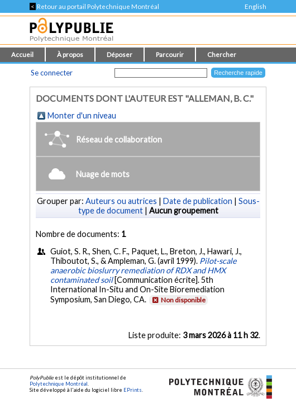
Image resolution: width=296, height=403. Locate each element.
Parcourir (170, 54)
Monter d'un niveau (81, 115)
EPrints (132, 390)
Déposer (119, 54)
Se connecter (52, 72)
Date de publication (197, 201)
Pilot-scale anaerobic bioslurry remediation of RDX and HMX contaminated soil (143, 270)
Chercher (221, 54)
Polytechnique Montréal (59, 384)
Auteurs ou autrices (121, 201)
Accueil (22, 54)
